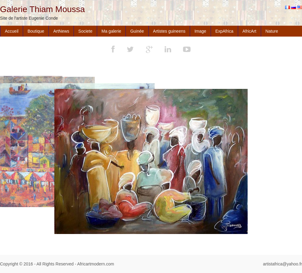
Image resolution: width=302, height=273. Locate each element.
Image (200, 31)
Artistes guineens (169, 31)
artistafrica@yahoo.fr (282, 264)
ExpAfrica (224, 31)
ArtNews (61, 31)
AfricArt (249, 31)
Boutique (35, 31)
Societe (85, 31)
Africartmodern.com (95, 264)
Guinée (137, 31)
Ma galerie (111, 31)
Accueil (11, 31)
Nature (271, 31)
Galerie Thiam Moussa (42, 9)
